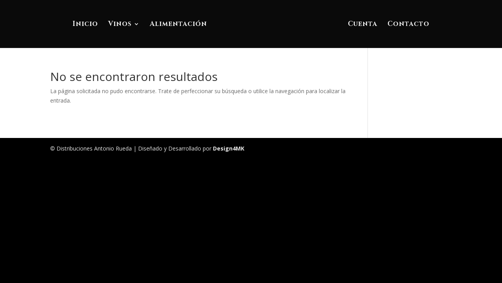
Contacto (408, 24)
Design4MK (227, 148)
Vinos (120, 24)
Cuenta (362, 24)
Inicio (85, 24)
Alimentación (178, 24)
